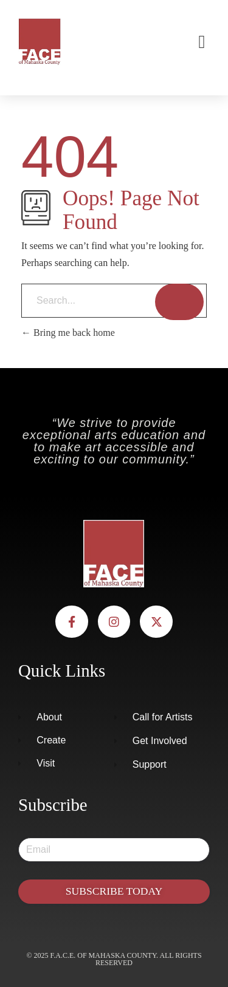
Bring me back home (68, 332)
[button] (202, 41)
